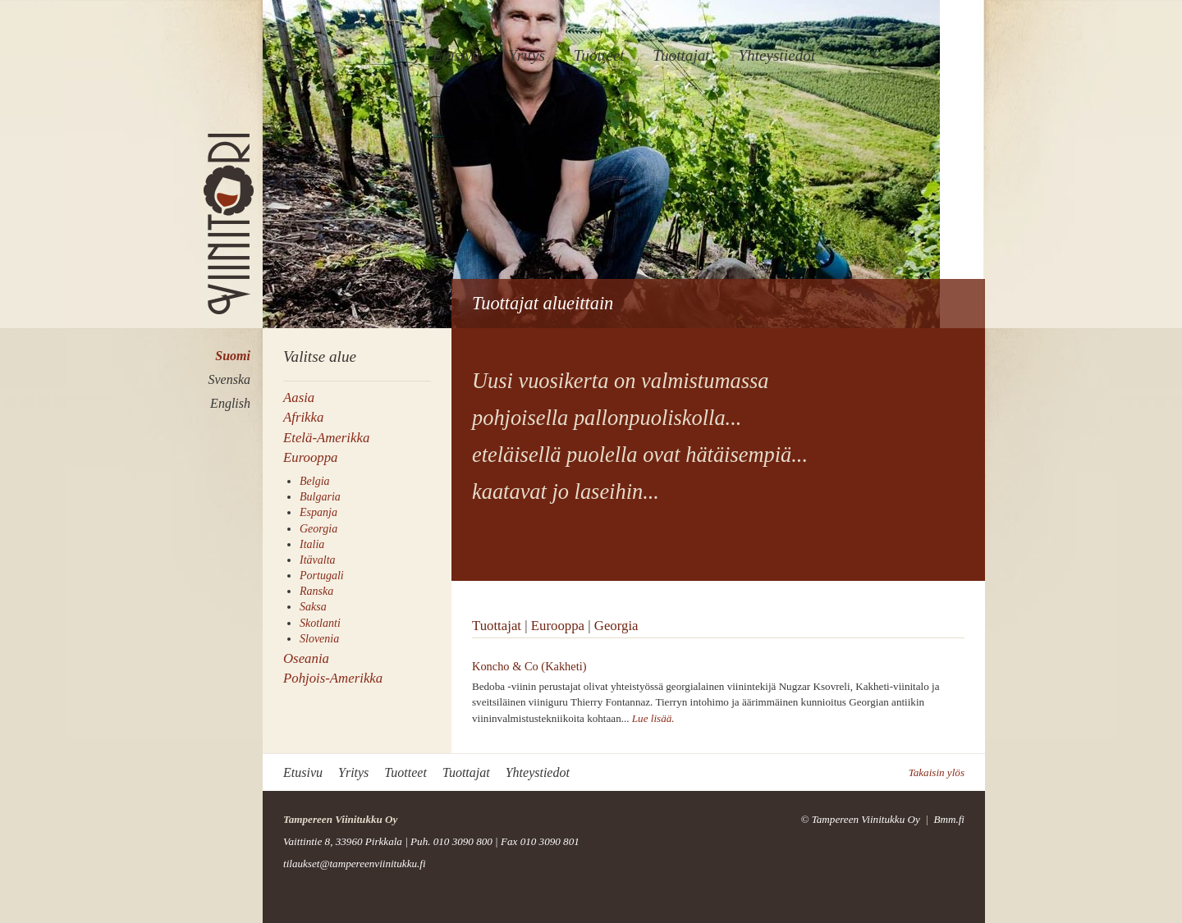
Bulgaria (320, 497)
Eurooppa (310, 457)
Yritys (526, 55)
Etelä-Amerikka (326, 438)
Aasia (298, 397)
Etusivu (456, 55)
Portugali (322, 575)
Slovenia (319, 639)
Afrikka (303, 417)
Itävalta (318, 560)
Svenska (229, 379)
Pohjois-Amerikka (333, 678)
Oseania (306, 658)
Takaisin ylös (936, 772)
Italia (312, 544)
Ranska (316, 591)
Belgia (315, 481)
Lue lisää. (653, 718)
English (230, 403)
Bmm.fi (948, 819)
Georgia (318, 529)
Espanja (318, 512)
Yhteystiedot (776, 55)
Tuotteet (599, 55)
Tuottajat (681, 55)
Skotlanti (320, 623)
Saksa (313, 607)
